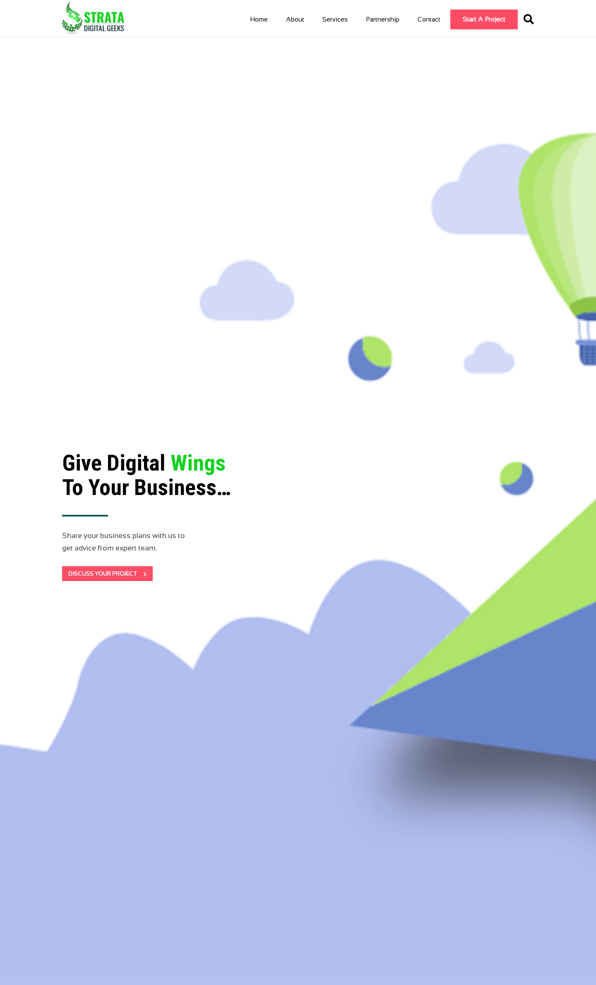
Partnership (382, 19)
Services (335, 19)
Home (259, 19)
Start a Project (484, 19)
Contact (429, 19)
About (295, 19)
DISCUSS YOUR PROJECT (107, 573)
